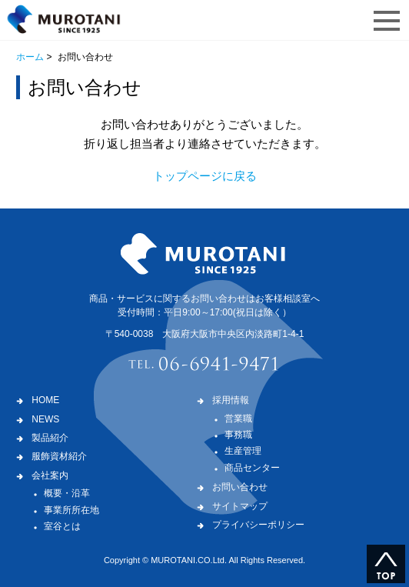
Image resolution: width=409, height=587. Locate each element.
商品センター (252, 467)
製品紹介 (50, 437)
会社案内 (50, 475)
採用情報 (230, 400)
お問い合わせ (240, 487)
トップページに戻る (205, 175)
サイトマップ (240, 506)
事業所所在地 (71, 510)
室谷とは (62, 526)
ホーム (30, 57)
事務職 (238, 434)
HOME (45, 400)
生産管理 (242, 450)
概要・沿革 (67, 493)
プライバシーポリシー (258, 524)
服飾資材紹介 (59, 456)
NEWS (45, 419)
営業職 (238, 418)
